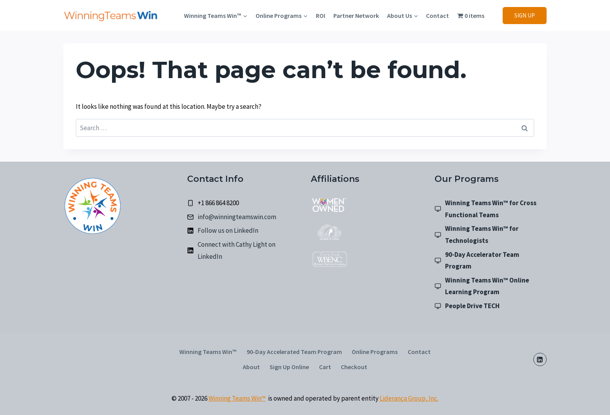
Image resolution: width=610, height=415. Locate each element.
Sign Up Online (289, 367)
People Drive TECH (472, 306)
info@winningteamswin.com (237, 217)
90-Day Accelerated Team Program (294, 352)
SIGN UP (524, 15)
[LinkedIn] (540, 359)
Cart (325, 367)
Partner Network (356, 15)
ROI (320, 15)
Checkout (354, 367)
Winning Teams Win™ (208, 352)
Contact (437, 15)
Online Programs (375, 352)
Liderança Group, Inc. (409, 398)
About (251, 367)
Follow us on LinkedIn (228, 230)
